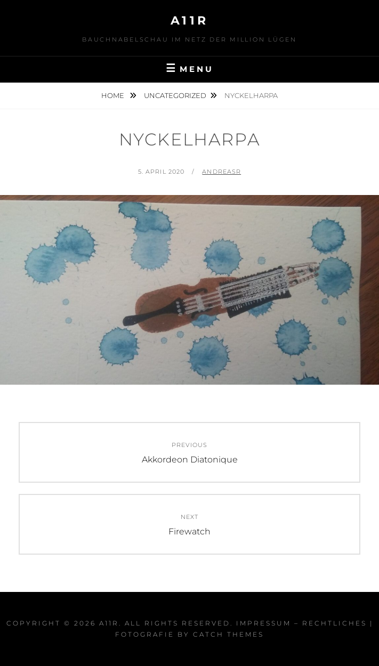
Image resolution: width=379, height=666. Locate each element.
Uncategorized (175, 95)
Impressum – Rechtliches (301, 623)
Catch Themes (228, 634)
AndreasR (221, 171)
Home (113, 95)
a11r (190, 20)
